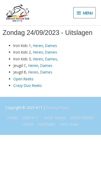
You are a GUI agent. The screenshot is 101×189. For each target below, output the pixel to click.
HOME (12, 117)
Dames (51, 45)
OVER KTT (30, 117)
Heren (38, 45)
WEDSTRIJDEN (82, 117)
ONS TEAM (69, 124)
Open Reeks (23, 78)
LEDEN (28, 124)
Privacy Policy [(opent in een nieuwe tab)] (58, 107)
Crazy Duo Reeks (27, 85)
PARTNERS (46, 124)
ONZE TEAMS (54, 117)
